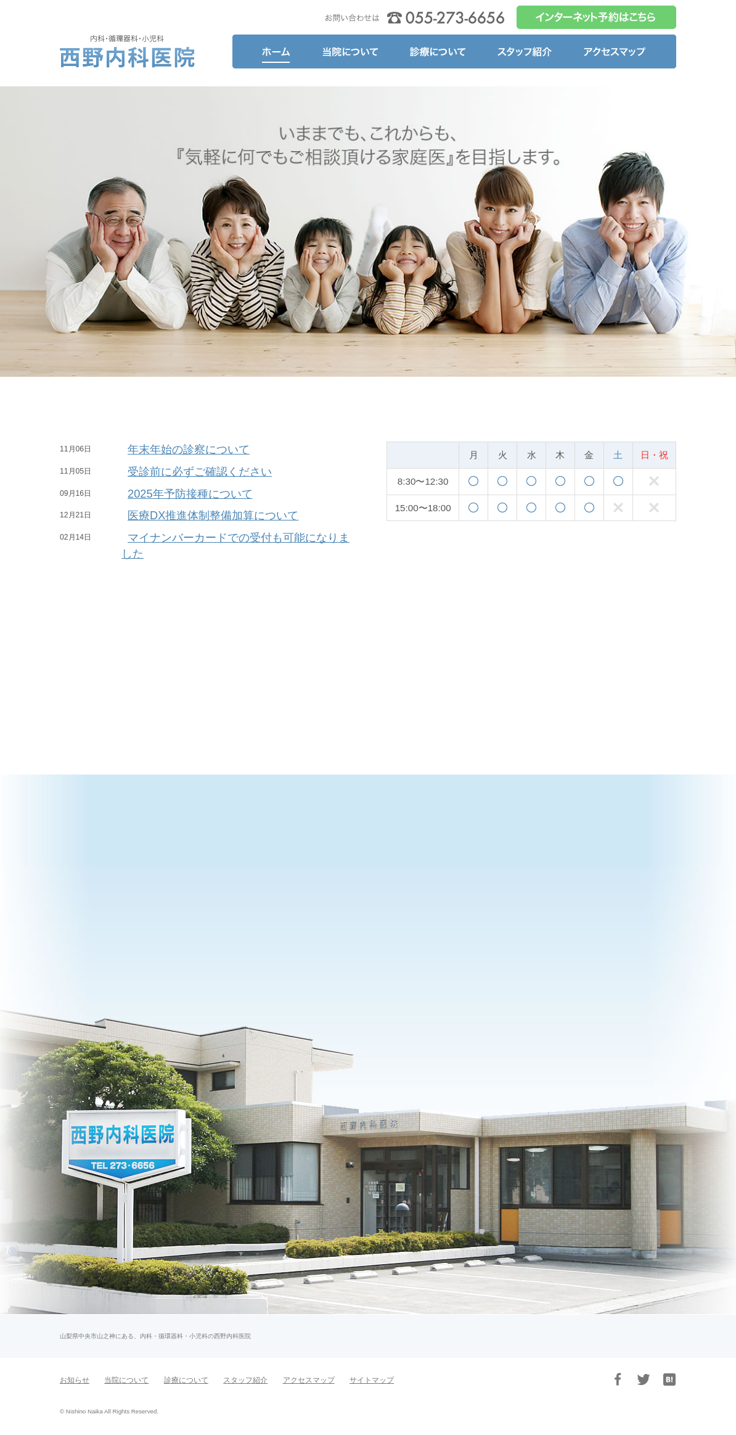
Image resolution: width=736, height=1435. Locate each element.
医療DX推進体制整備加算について (213, 515)
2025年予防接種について (190, 493)
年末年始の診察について (189, 449)
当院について (350, 51)
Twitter (643, 1379)
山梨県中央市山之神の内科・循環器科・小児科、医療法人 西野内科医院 (127, 51)
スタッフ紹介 (524, 51)
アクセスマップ (621, 51)
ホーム (269, 51)
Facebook (617, 1379)
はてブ (669, 1379)
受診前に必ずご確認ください (200, 471)
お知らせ (74, 1380)
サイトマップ (372, 1380)
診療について (438, 51)
